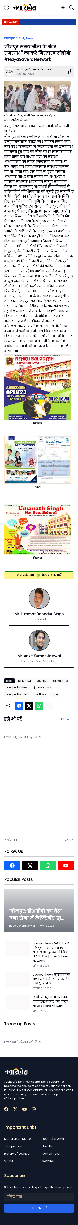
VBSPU (8, 1161)
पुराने (67, 840)
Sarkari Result (52, 1154)
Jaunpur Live (60, 681)
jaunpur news (42, 687)
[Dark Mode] (63, 7)
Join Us (47, 1146)
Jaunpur (42, 681)
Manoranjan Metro (17, 1139)
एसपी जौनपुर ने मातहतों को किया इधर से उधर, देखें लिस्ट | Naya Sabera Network (51, 1001)
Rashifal (48, 1161)
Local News (39, 694)
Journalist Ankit (53, 1139)
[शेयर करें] (68, 71)
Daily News (26, 38)
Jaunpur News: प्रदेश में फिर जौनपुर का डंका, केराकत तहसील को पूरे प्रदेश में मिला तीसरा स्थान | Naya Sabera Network (51, 952)
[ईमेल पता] (39, 1197)
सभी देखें (64, 719)
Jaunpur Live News (17, 687)
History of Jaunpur (17, 1154)
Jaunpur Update (16, 694)
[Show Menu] (6, 7)
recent (55, 694)
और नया (12, 840)
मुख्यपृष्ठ (9, 38)
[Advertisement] (39, 792)
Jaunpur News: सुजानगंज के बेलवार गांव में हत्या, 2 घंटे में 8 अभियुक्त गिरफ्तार (51, 978)
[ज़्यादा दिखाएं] (49, 706)
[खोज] (71, 7)
